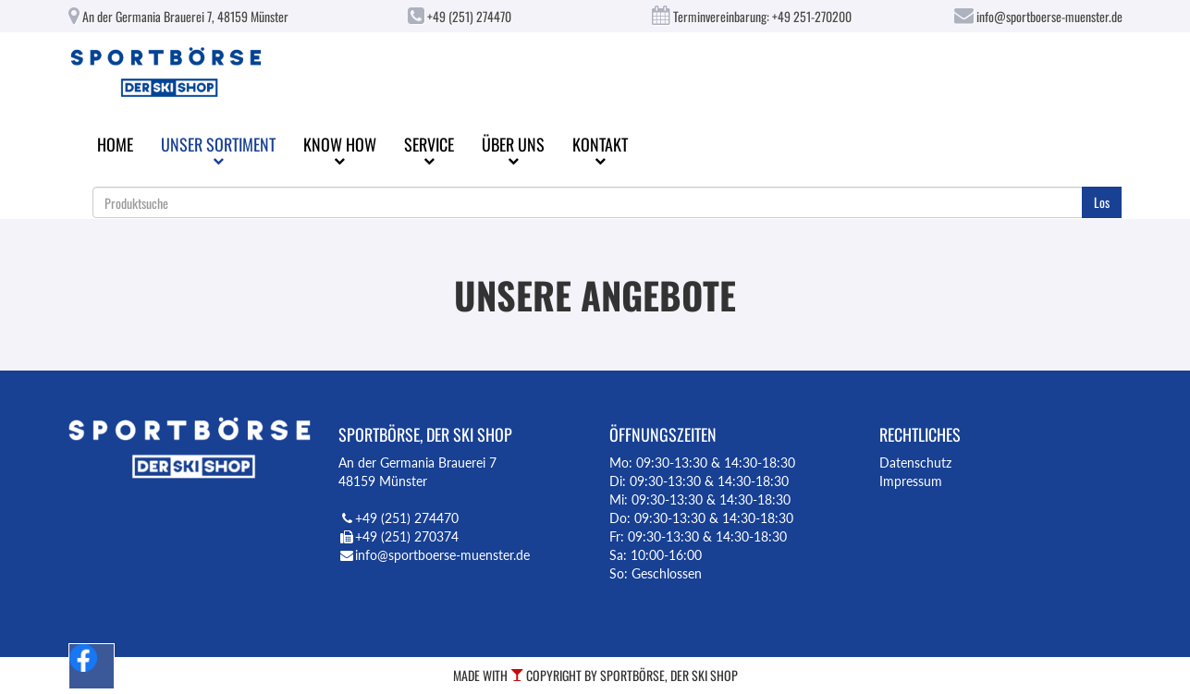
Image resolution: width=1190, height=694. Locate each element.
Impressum (910, 481)
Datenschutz (915, 462)
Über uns (513, 149)
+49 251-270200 (812, 16)
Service (429, 149)
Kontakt (600, 149)
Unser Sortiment (218, 149)
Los (1102, 202)
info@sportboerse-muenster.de (1038, 16)
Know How (339, 149)
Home (115, 144)
